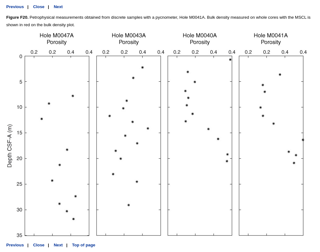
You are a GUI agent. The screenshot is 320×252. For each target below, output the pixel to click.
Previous (15, 6)
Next (58, 6)
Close (38, 6)
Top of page (83, 245)
